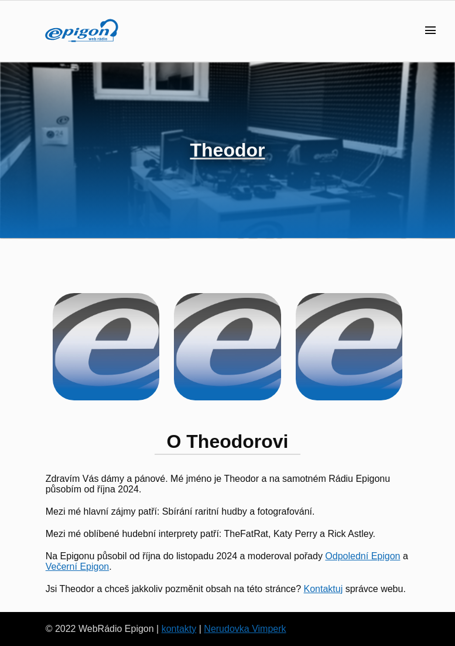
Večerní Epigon (78, 567)
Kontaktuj (323, 589)
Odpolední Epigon (362, 556)
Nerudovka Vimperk (245, 629)
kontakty (179, 629)
